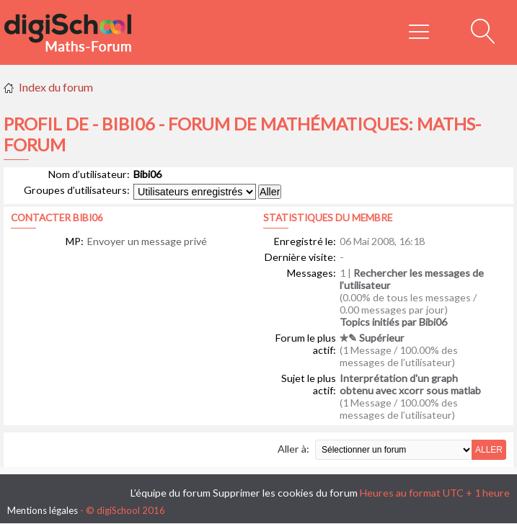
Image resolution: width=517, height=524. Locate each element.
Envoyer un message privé (147, 241)
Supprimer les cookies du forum (285, 493)
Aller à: (293, 449)
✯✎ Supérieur (372, 338)
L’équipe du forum (171, 493)
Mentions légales (42, 510)
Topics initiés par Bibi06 (393, 322)
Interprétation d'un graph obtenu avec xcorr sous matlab (410, 384)
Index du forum (56, 87)
